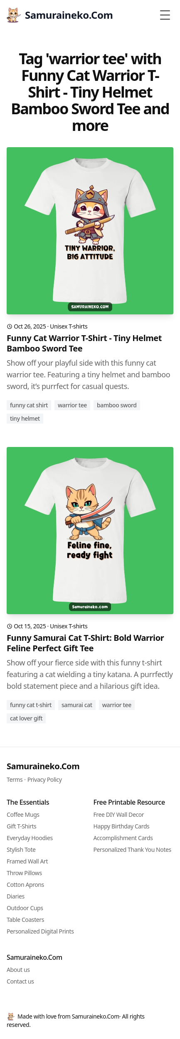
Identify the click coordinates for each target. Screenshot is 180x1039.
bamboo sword (117, 405)
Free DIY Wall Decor (119, 814)
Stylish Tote (21, 849)
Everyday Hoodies (30, 838)
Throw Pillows (24, 873)
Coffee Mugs (23, 814)
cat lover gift (26, 718)
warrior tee (72, 405)
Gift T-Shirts (21, 826)
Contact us (20, 981)
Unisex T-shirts (68, 326)
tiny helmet (25, 418)
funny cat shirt (29, 405)
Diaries (16, 896)
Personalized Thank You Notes (132, 849)
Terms (14, 779)
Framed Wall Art (27, 861)
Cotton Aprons (25, 884)
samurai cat (77, 705)
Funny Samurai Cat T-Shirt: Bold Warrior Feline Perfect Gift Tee (85, 642)
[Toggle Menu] (165, 15)
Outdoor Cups (25, 908)
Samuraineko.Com (43, 766)
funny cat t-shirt (31, 705)
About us (18, 970)
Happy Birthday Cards (122, 826)
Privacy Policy (44, 779)
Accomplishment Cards (123, 838)
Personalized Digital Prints (40, 931)
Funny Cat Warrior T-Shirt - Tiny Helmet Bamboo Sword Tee (84, 343)
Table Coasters (25, 920)
